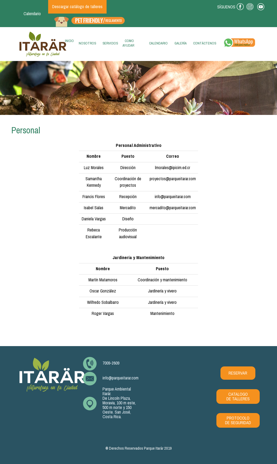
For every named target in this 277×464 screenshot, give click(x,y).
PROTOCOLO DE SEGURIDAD (238, 420)
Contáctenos (204, 43)
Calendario (32, 14)
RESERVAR (238, 373)
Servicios (110, 43)
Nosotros (87, 43)
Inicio (68, 42)
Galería (180, 43)
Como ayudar (128, 43)
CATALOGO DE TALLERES (238, 396)
